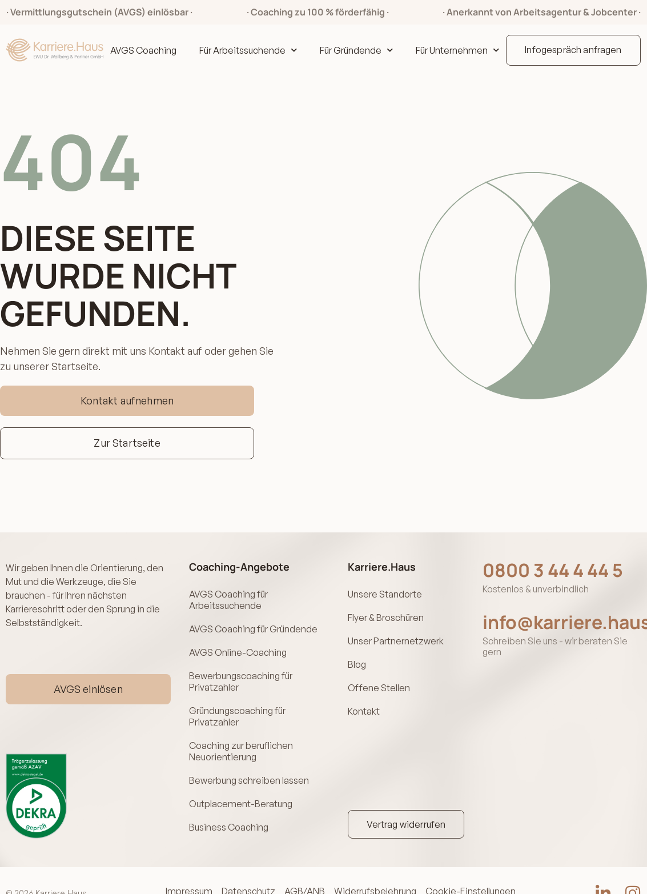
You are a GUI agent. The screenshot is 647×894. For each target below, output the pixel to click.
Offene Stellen (379, 674)
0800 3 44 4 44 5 (553, 570)
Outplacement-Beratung (240, 782)
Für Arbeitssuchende (248, 50)
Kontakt (364, 695)
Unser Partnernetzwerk (396, 633)
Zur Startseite (127, 442)
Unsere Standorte (385, 592)
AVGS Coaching (143, 50)
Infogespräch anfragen (573, 49)
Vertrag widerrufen (406, 798)
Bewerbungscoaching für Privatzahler (240, 671)
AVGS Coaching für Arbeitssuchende (228, 598)
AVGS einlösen (88, 676)
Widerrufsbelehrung (376, 865)
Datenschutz (249, 865)
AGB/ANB (306, 865)
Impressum (190, 865)
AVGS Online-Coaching (238, 645)
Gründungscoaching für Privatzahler (237, 703)
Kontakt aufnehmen (127, 400)
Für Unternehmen (457, 50)
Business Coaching (228, 802)
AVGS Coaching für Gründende (253, 624)
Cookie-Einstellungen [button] (472, 865)
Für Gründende (356, 50)
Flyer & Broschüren (386, 613)
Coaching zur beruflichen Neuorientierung (241, 735)
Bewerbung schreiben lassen (249, 761)
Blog (357, 654)
